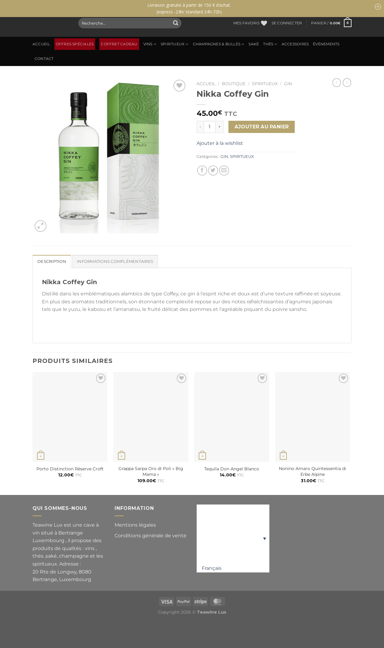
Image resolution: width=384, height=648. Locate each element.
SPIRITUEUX (175, 44)
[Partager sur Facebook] (202, 170)
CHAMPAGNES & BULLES (219, 44)
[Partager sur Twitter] (213, 170)
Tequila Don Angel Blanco (231, 469)
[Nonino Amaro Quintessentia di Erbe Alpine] (312, 417)
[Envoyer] (175, 23)
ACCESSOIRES (295, 44)
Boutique (233, 83)
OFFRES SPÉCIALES (75, 44)
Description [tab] (51, 261)
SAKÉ (254, 44)
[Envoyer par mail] (224, 170)
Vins (149, 44)
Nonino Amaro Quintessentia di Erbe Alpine (312, 471)
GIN (288, 83)
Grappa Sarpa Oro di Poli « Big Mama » (150, 471)
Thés (270, 44)
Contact (44, 59)
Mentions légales (135, 525)
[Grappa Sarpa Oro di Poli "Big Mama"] (150, 417)
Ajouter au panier (262, 127)
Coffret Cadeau (119, 44)
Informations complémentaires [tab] (115, 261)
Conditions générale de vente (151, 535)
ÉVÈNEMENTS (326, 44)
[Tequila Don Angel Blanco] (231, 417)
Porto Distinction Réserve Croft (70, 469)
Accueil (41, 44)
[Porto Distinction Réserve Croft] (70, 417)
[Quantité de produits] (210, 127)
